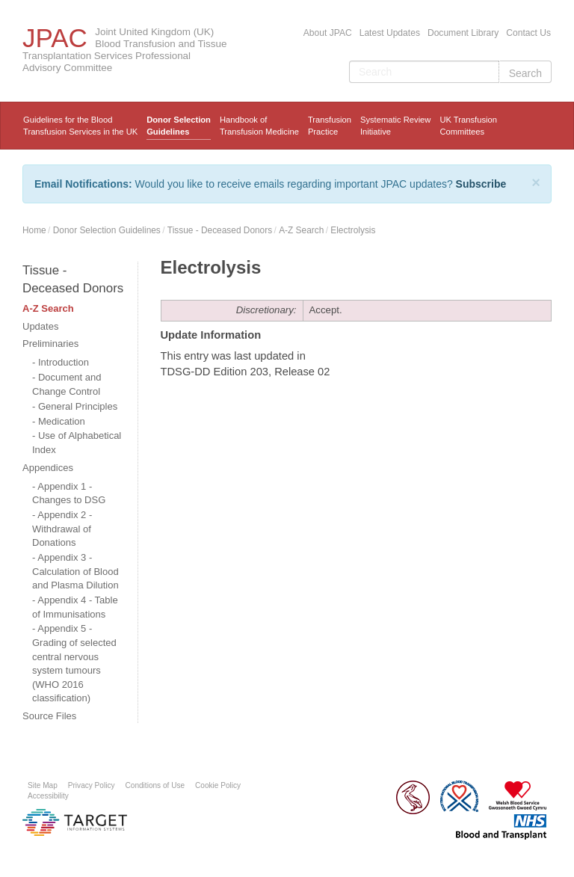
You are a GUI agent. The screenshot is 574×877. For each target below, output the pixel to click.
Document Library (463, 33)
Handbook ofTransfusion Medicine (259, 125)
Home (34, 230)
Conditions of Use (155, 785)
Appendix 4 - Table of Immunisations (75, 607)
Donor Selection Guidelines (178, 125)
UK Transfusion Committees (467, 125)
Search (525, 73)
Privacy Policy (91, 785)
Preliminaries (50, 343)
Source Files (49, 715)
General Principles (77, 406)
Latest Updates (389, 33)
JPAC (54, 37)
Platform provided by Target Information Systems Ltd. (74, 822)
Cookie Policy (218, 785)
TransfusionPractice (329, 125)
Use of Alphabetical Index (76, 442)
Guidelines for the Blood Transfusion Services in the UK (80, 125)
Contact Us (528, 33)
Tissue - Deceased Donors (219, 230)
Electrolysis (352, 230)
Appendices (47, 467)
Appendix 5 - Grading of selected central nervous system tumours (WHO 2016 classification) (74, 663)
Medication (61, 421)
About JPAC (327, 33)
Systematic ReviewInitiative (395, 125)
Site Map (43, 785)
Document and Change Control (67, 384)
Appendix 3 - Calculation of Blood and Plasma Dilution (75, 571)
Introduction (63, 362)
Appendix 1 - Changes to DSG (68, 493)
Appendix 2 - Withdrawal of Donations (62, 528)
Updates (40, 326)
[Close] (535, 182)
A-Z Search (301, 230)
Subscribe (481, 184)
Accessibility (48, 796)
